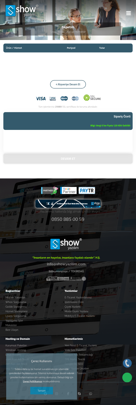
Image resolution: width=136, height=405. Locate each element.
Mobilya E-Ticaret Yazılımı (80, 315)
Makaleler (11, 324)
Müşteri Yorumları (15, 297)
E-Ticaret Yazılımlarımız (78, 297)
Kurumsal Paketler (16, 345)
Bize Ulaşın (11, 329)
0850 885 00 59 (68, 218)
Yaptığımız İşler (14, 320)
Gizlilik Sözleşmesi (16, 306)
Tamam (42, 390)
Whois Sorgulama (15, 301)
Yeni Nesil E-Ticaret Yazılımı (81, 345)
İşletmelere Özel (74, 301)
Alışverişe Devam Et (68, 85)
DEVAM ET (68, 158)
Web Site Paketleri (75, 349)
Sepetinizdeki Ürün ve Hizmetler (68, 32)
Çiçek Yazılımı (72, 306)
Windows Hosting (15, 349)
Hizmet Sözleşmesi (16, 310)
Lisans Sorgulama (15, 315)
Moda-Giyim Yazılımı (76, 310)
